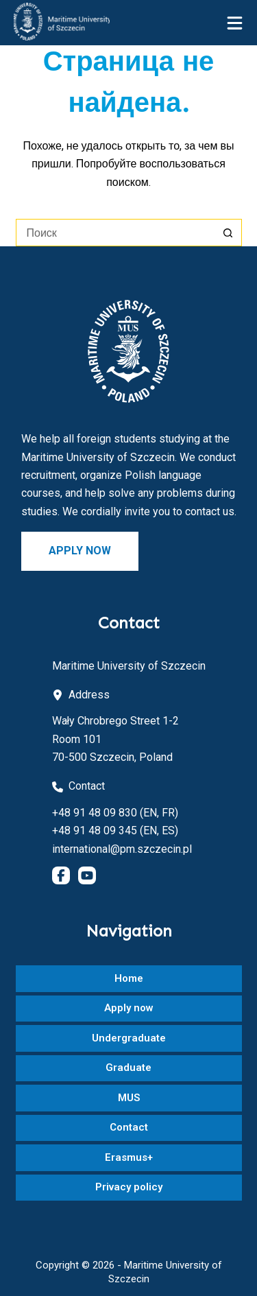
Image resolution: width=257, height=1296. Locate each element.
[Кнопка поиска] (228, 232)
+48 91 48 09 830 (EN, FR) (115, 812)
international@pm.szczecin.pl (122, 849)
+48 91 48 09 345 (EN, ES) (115, 830)
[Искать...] (115, 232)
